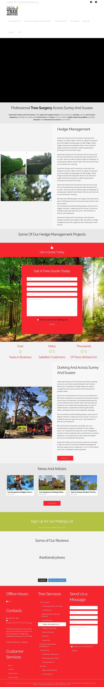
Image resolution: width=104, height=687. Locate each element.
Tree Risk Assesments (50, 654)
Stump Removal (48, 632)
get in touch (84, 447)
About (10, 665)
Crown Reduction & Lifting (52, 606)
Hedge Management (51, 624)
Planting (45, 636)
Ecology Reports (48, 662)
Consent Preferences (13, 642)
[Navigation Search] (19, 32)
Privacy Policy (13, 677)
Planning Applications (50, 658)
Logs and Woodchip (49, 670)
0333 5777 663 (12, 2)
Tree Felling (46, 610)
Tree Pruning (47, 620)
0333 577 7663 (14, 618)
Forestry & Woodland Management (47, 645)
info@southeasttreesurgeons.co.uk (29, 2)
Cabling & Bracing (49, 628)
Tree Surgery (45, 602)
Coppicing (46, 640)
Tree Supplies (47, 674)
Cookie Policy (13, 673)
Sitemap (25, 642)
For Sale (43, 666)
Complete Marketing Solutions (59, 684)
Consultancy (44, 650)
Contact (11, 669)
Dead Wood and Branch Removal (51, 615)
